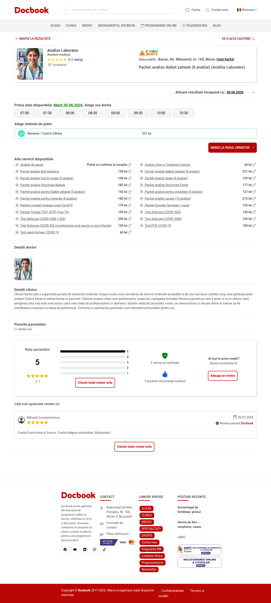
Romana (248, 10)
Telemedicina (194, 25)
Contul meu (220, 10)
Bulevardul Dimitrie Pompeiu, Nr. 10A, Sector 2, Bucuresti (119, 512)
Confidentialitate (173, 591)
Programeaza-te (152, 562)
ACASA (56, 25)
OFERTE (147, 535)
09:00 (115, 113)
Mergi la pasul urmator (232, 147)
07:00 (24, 113)
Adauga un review (223, 375)
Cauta (196, 10)
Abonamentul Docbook (116, 25)
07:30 (47, 113)
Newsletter (149, 569)
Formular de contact (115, 525)
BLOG (217, 25)
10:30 (183, 113)
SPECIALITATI (151, 528)
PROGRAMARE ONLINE (159, 25)
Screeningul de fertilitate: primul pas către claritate (190, 510)
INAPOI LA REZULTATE (33, 38)
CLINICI (71, 25)
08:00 (70, 113)
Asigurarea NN (152, 549)
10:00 (161, 113)
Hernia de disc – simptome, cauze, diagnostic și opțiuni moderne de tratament (191, 524)
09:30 (138, 113)
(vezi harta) (225, 59)
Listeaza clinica (152, 556)
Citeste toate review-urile (95, 382)
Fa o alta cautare (238, 38)
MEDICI (87, 25)
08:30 (92, 113)
